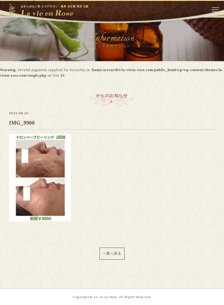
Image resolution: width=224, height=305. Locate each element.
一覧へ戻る (112, 253)
